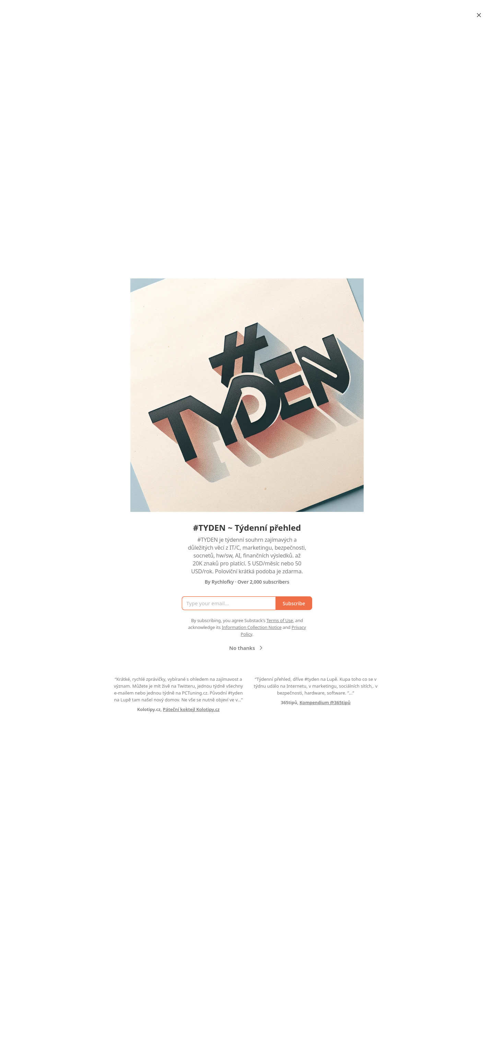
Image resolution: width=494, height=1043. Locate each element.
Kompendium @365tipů (324, 702)
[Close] (479, 15)
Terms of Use (280, 620)
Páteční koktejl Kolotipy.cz (191, 709)
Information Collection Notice (251, 627)
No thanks (246, 647)
